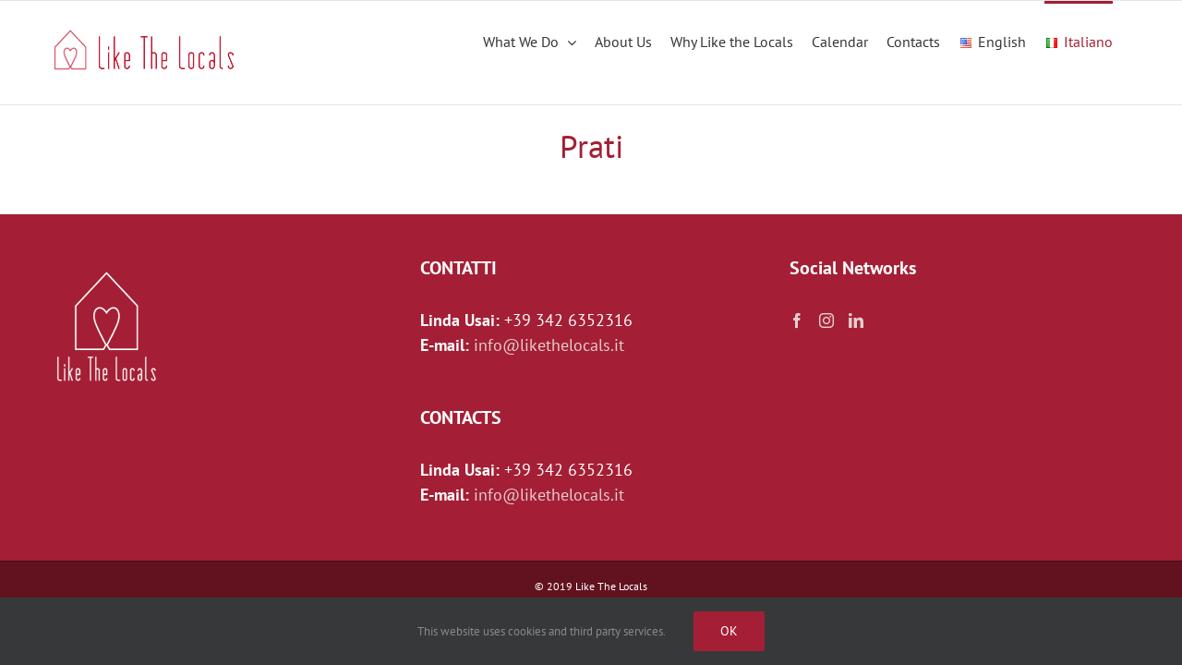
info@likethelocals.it (549, 345)
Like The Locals (611, 586)
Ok (729, 631)
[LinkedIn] (856, 320)
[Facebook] (797, 320)
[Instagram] (826, 320)
